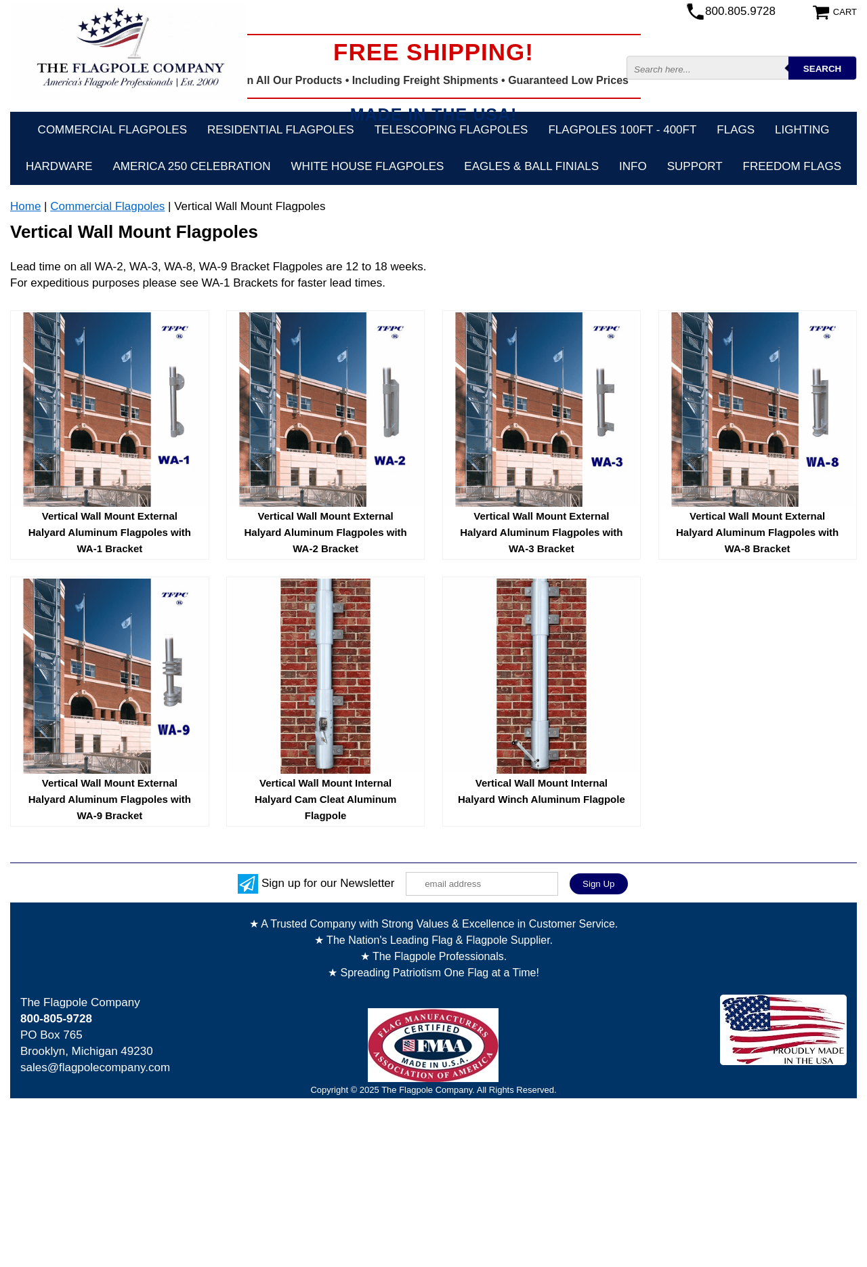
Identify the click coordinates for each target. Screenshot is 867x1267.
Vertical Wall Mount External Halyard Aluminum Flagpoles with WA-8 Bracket (757, 532)
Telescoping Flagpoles (451, 129)
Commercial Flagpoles (112, 129)
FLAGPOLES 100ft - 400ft (622, 129)
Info (633, 166)
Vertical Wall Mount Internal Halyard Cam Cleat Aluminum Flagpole (326, 799)
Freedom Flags (792, 166)
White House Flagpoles (367, 166)
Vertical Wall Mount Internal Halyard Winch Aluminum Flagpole (541, 791)
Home (25, 206)
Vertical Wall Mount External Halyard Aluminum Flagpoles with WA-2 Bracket (325, 532)
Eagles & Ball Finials (531, 166)
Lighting (802, 129)
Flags (736, 129)
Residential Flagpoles (280, 129)
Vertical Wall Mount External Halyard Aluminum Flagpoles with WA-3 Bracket (541, 532)
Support (695, 166)
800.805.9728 (740, 11)
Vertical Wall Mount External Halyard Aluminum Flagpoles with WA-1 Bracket (109, 532)
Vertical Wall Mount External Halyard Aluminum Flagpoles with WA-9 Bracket (109, 799)
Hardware (59, 166)
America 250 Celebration (192, 166)
